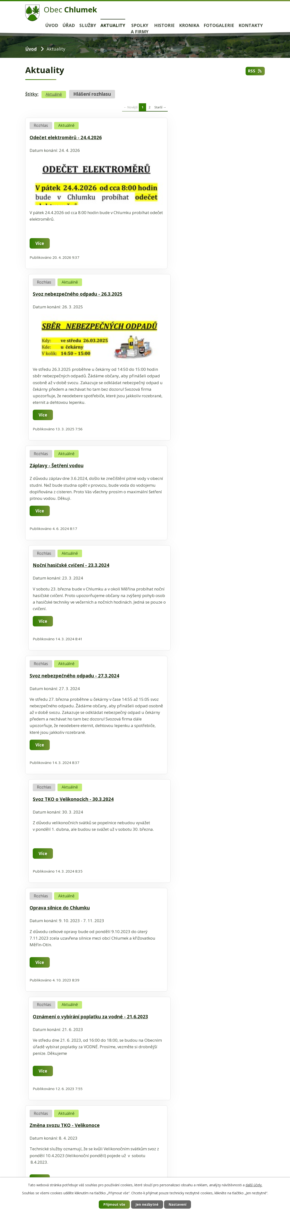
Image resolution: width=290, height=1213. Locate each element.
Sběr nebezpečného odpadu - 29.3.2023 (195, 666)
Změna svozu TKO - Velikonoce (65, 666)
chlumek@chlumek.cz (61, 1176)
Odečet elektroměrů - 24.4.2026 (66, 137)
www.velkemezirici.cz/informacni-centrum (65, 1037)
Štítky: (32, 94)
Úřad (68, 25)
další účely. (254, 1184)
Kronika (189, 25)
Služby (87, 25)
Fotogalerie (219, 25)
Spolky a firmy (140, 28)
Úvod (51, 25)
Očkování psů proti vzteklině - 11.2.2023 (75, 822)
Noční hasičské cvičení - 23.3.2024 (189, 315)
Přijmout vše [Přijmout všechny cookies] (113, 1204)
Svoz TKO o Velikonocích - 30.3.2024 (191, 426)
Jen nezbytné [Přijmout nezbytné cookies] (146, 1204)
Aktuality (112, 25)
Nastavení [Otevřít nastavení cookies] (179, 1204)
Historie (164, 25)
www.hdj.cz (36, 1112)
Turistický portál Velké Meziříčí (55, 980)
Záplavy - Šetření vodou (56, 315)
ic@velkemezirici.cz (58, 1028)
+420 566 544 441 (60, 1169)
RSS (255, 71)
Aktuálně (54, 94)
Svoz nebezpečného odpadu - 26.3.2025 (196, 137)
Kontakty (251, 25)
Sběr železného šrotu (175, 822)
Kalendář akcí (38, 972)
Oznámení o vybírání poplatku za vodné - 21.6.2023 (197, 559)
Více (40, 243)
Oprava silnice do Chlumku (60, 556)
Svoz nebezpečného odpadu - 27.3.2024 (74, 426)
